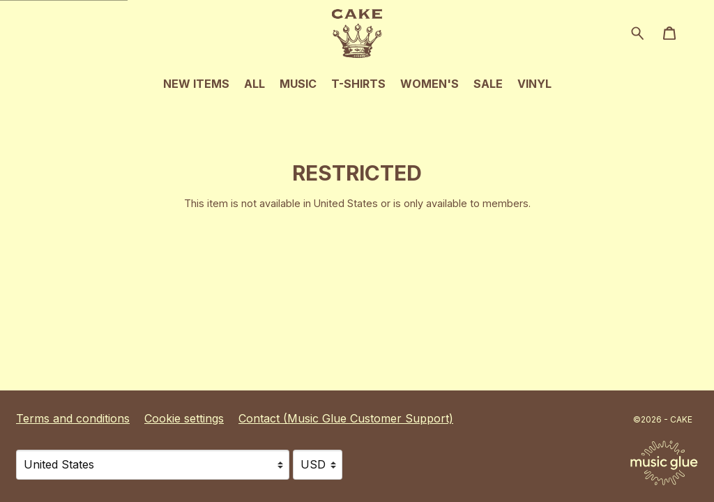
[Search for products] (637, 32)
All (254, 84)
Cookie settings (184, 418)
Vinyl (534, 84)
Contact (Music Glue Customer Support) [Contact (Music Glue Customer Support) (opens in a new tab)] (345, 418)
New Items (196, 84)
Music (298, 84)
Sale (488, 84)
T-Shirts (358, 84)
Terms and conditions (73, 418)
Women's (429, 84)
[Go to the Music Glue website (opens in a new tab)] (664, 463)
